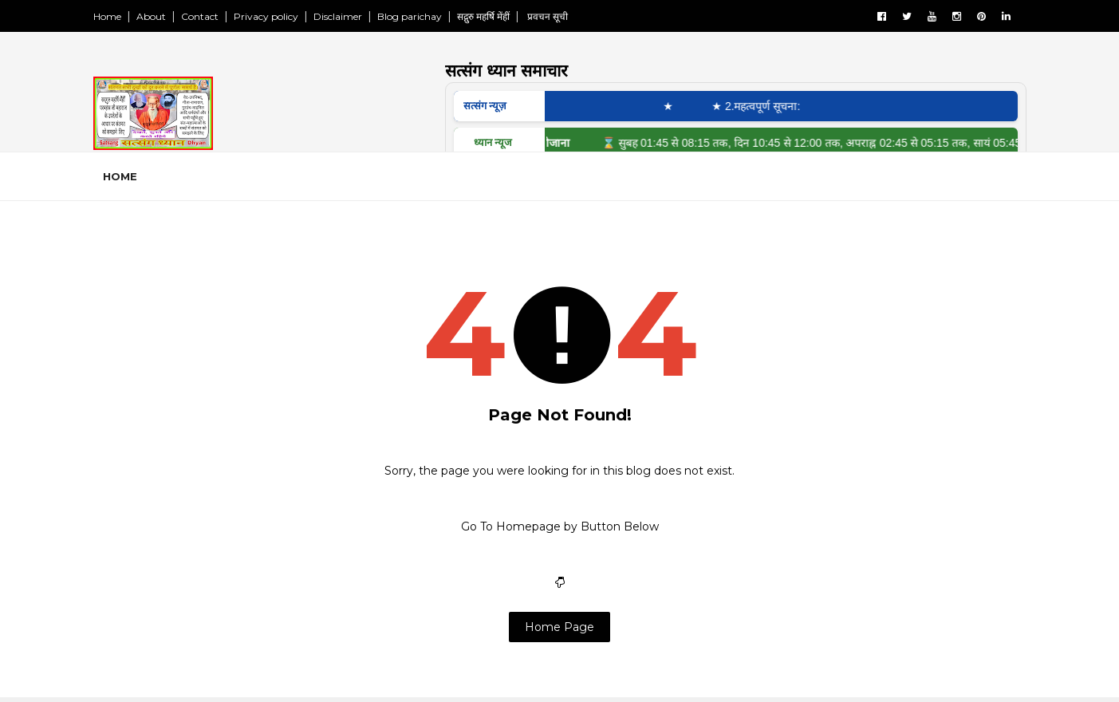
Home (107, 16)
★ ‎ (680, 106)
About (151, 16)
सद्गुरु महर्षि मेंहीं (483, 16)
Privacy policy (266, 16)
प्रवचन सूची (546, 16)
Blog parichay (409, 16)
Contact (200, 16)
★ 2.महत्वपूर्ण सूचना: (764, 106)
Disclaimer (337, 16)
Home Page (559, 627)
